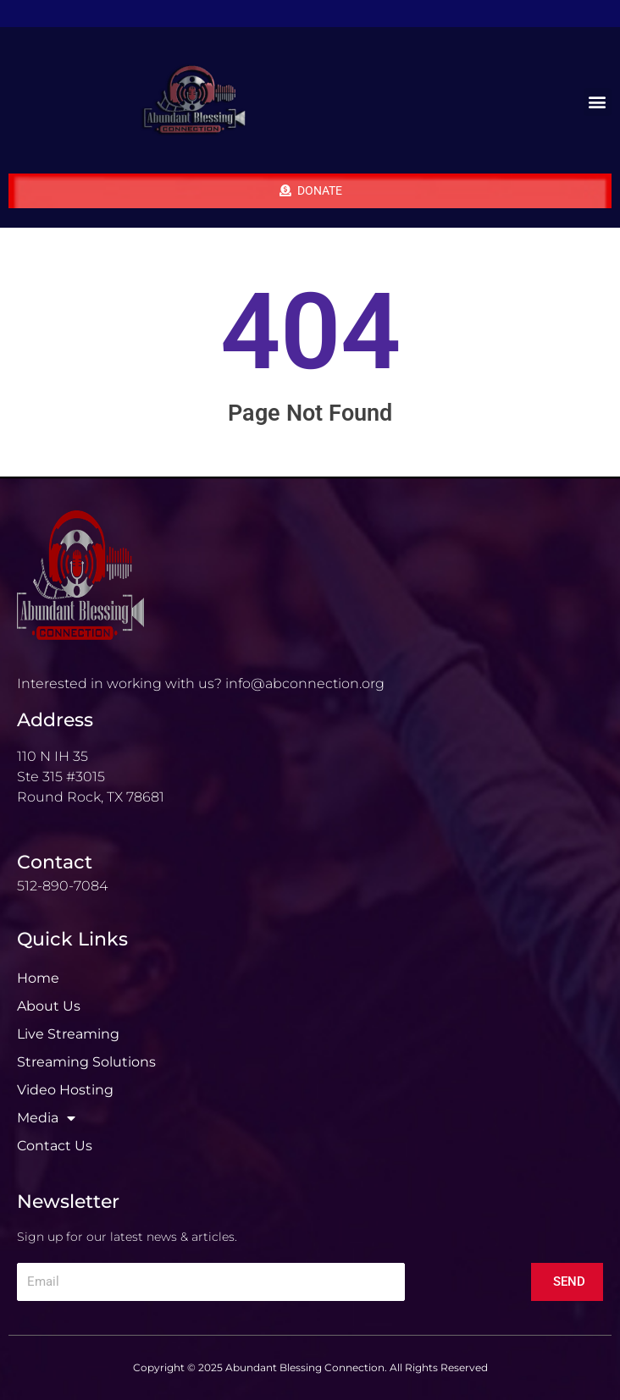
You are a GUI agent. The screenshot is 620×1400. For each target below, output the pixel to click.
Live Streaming (68, 1034)
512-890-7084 (62, 886)
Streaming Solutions (86, 1062)
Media (46, 1118)
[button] (598, 102)
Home (38, 978)
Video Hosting (65, 1090)
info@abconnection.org (305, 683)
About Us (48, 1006)
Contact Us (54, 1146)
